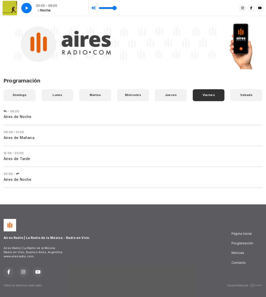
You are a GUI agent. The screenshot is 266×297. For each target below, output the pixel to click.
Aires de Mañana (19, 138)
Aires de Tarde (17, 159)
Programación (242, 243)
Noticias (237, 253)
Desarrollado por (244, 285)
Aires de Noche (18, 117)
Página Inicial (241, 234)
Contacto (238, 263)
